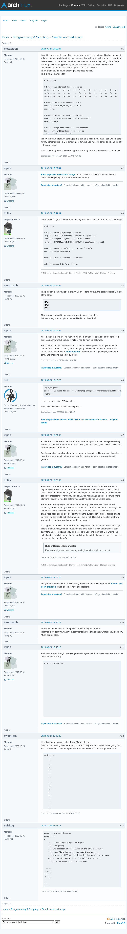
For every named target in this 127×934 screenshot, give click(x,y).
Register (34, 20)
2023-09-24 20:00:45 (51, 736)
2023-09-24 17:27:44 (51, 168)
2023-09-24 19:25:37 (51, 480)
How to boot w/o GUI (70, 419)
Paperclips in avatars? (51, 185)
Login (44, 20)
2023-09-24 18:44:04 (51, 213)
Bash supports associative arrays (58, 174)
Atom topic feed (117, 919)
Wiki (84, 5)
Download (119, 5)
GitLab (91, 5)
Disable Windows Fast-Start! (94, 419)
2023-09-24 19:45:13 (51, 647)
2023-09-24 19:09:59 (51, 285)
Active (108, 27)
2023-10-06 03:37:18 (51, 825)
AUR (110, 5)
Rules (14, 20)
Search (23, 20)
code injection (73, 351)
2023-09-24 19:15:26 (51, 380)
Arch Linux (16, 5)
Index (5, 20)
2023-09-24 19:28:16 (51, 577)
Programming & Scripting (30, 37)
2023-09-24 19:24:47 (51, 435)
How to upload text (50, 419)
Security (101, 5)
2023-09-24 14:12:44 (51, 48)
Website (10, 201)
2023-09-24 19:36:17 (51, 622)
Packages (64, 5)
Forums (75, 5)
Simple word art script (67, 37)
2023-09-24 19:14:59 (51, 330)
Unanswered (119, 27)
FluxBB (121, 923)
